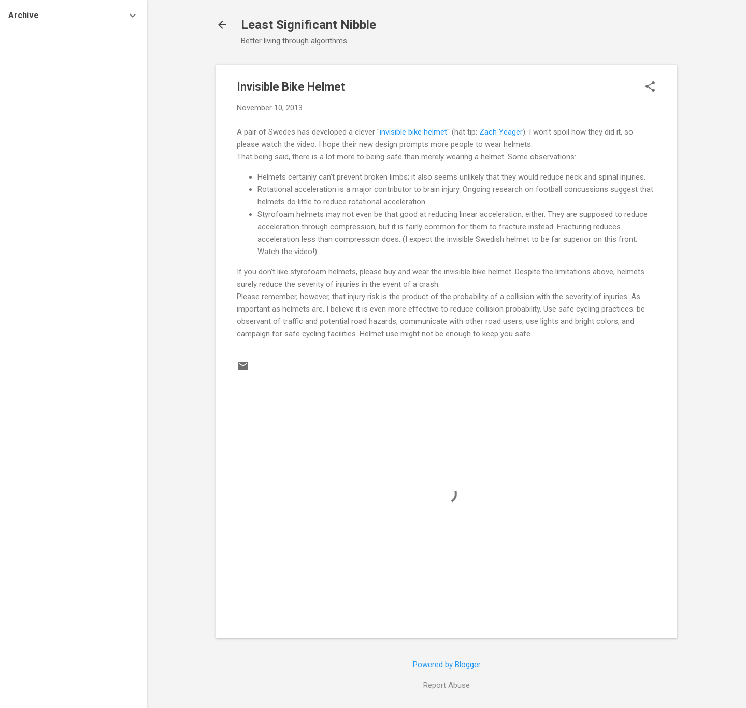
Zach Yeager (501, 132)
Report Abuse (446, 685)
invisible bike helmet (413, 132)
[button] (650, 87)
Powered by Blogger (447, 664)
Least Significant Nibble (308, 25)
